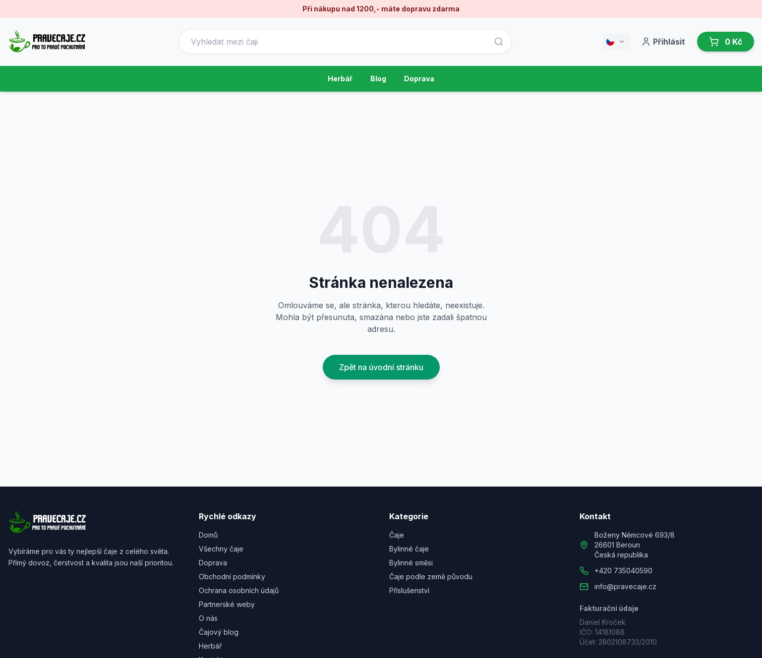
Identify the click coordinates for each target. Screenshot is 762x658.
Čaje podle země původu (430, 576)
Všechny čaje (221, 549)
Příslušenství (409, 590)
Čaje (396, 535)
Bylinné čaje (409, 549)
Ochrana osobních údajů (239, 590)
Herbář (340, 78)
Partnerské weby (227, 604)
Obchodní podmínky (232, 576)
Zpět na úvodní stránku (381, 367)
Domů (208, 535)
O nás (208, 618)
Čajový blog (218, 632)
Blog (378, 78)
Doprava (419, 78)
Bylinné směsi (411, 562)
